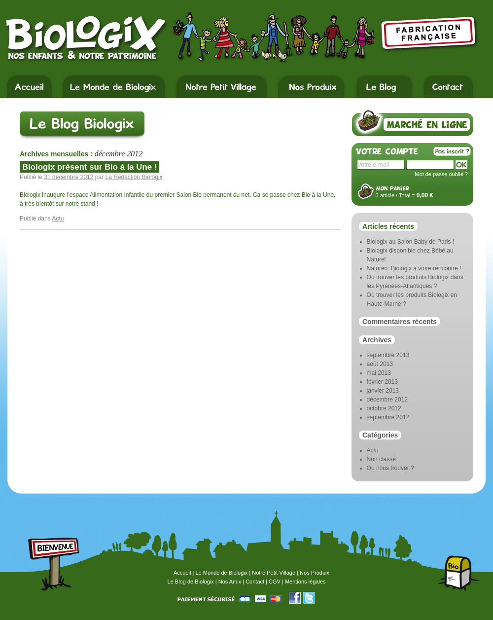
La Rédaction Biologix (133, 177)
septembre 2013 (388, 355)
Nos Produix (314, 573)
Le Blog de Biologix (191, 581)
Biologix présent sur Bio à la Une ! (89, 167)
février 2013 (382, 381)
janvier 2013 (383, 390)
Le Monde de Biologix (221, 573)
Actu (58, 218)
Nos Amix (229, 581)
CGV (275, 581)
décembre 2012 (387, 399)
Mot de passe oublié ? (441, 174)
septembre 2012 (388, 417)
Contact (255, 581)
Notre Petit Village (273, 573)
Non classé (381, 459)
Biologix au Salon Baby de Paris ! (410, 241)
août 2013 (380, 364)
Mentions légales (305, 581)
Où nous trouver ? (390, 468)
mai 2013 (379, 372)
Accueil (182, 573)
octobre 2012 (384, 408)
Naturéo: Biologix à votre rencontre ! (414, 268)
